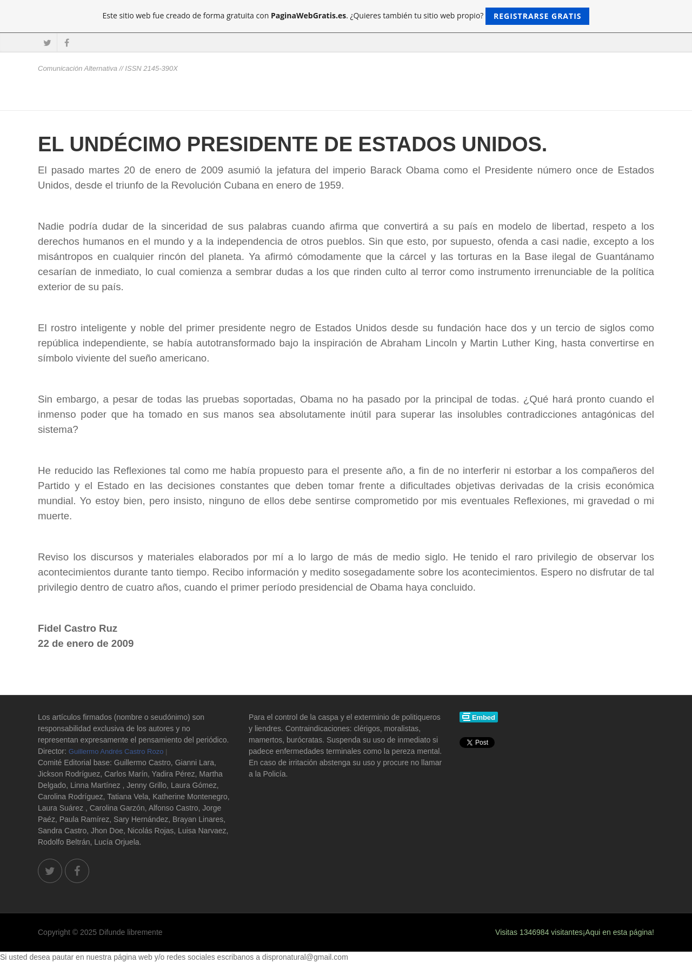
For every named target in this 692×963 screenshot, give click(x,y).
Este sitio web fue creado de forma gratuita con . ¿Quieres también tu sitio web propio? (346, 16)
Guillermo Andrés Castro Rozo (116, 751)
